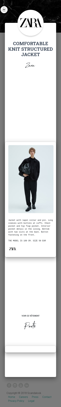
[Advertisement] (30, 106)
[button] (12, 249)
